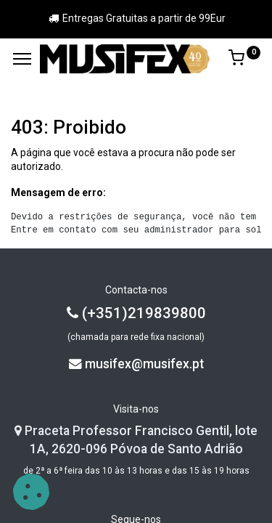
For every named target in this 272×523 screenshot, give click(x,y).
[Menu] (22, 58)
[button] (31, 492)
